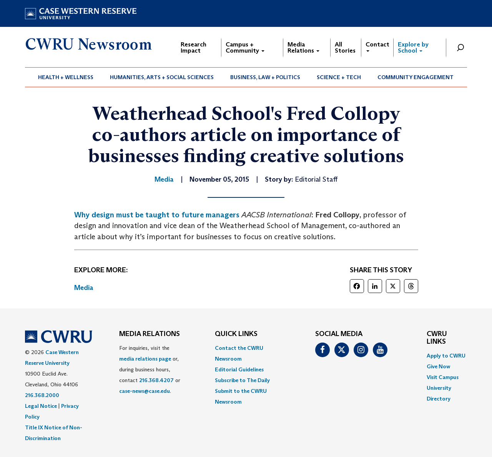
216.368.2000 (42, 395)
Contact (377, 46)
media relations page (145, 358)
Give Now (438, 366)
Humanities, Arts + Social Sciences (162, 77)
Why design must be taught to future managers (156, 214)
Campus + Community (245, 47)
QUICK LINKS (236, 334)
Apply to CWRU (446, 355)
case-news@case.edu (144, 390)
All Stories (345, 47)
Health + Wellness (65, 77)
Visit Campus (443, 377)
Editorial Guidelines (239, 369)
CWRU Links (437, 338)
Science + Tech (339, 77)
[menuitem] (66, 77)
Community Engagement (415, 77)
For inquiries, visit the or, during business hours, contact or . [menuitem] (149, 369)
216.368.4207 (156, 380)
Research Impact (193, 47)
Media (83, 287)
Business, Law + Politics (265, 77)
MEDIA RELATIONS (149, 334)
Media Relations (303, 47)
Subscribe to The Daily (242, 380)
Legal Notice (41, 405)
